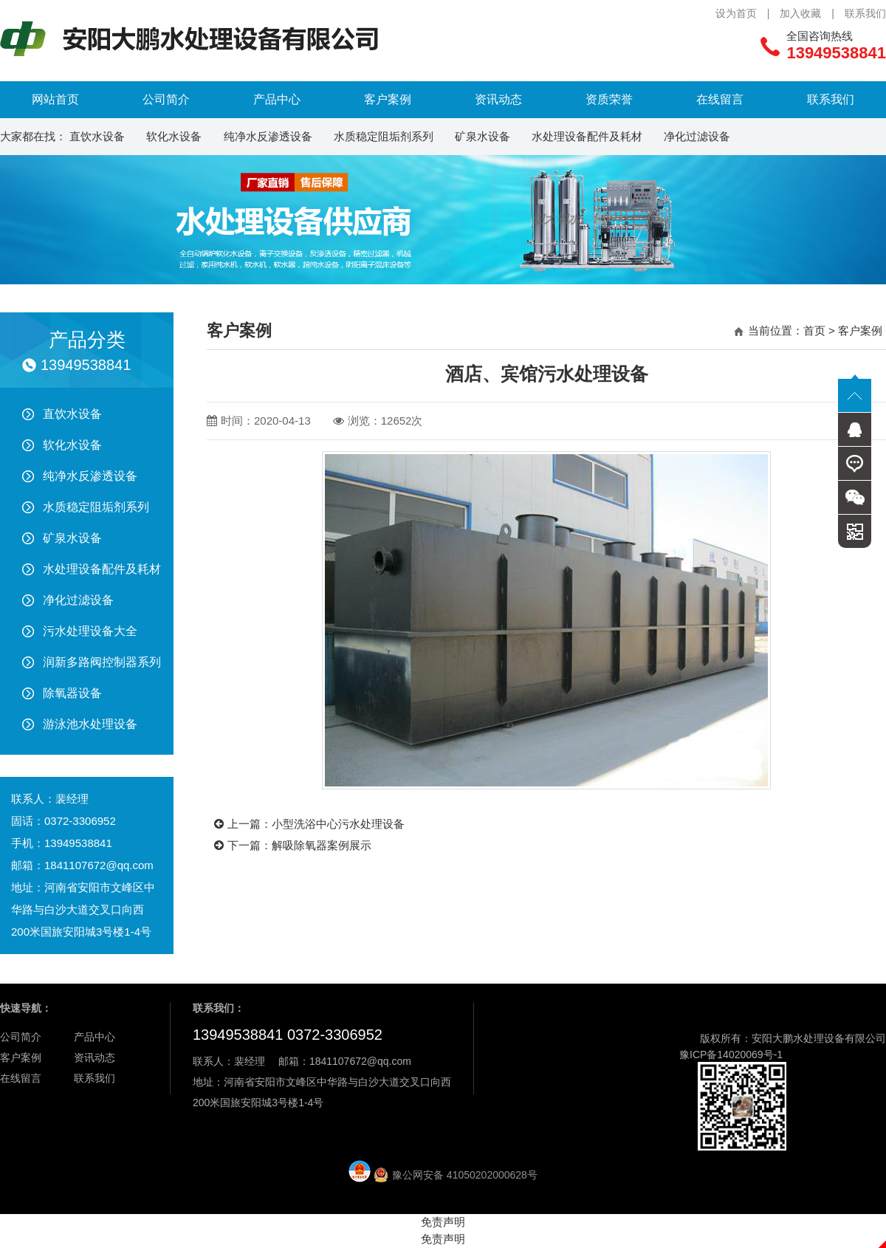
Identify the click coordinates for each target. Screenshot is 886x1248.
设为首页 (736, 13)
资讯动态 (498, 99)
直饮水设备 (97, 136)
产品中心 (277, 99)
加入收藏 (800, 13)
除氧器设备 (72, 693)
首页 (814, 330)
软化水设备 (174, 136)
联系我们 (865, 13)
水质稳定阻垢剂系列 (383, 136)
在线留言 (720, 99)
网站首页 (55, 99)
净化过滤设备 (697, 136)
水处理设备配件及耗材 (587, 136)
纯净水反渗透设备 (268, 136)
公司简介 (166, 99)
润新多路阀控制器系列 (102, 662)
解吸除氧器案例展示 (321, 845)
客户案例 (387, 99)
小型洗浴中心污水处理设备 (338, 823)
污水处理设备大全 (90, 631)
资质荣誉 (609, 99)
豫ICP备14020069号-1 (731, 1054)
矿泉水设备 (482, 136)
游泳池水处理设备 (90, 724)
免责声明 (443, 1222)
